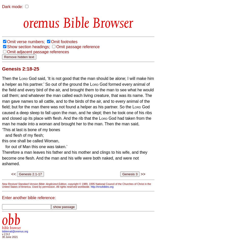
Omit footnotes (64, 42)
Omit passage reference (78, 47)
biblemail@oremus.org (15, 231)
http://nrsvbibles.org (102, 186)
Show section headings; (28, 47)
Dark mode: (12, 7)
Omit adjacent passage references (38, 52)
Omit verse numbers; (26, 42)
